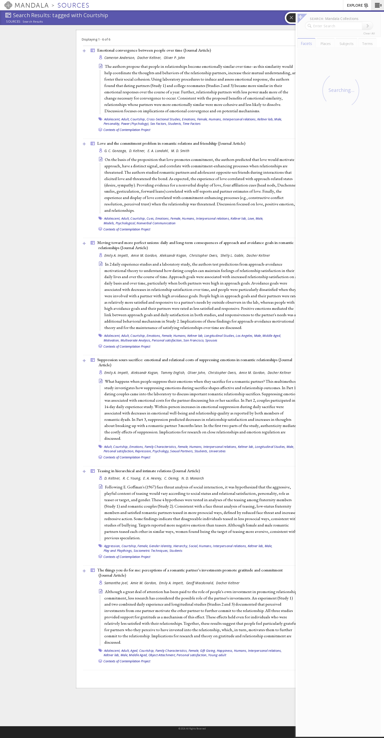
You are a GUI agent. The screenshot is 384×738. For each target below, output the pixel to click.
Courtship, (138, 119)
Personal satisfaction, (167, 340)
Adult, (125, 119)
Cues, (150, 218)
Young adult (217, 655)
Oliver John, (197, 372)
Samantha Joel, (116, 583)
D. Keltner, (137, 150)
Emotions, (189, 119)
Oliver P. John (174, 57)
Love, (251, 218)
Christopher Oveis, (204, 255)
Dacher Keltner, (149, 57)
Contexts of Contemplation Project (126, 130)
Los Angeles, (244, 335)
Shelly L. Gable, (233, 255)
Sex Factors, (158, 123)
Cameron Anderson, (120, 57)
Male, (278, 119)
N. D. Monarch (192, 478)
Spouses (211, 340)
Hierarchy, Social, (185, 546)
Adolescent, (112, 119)
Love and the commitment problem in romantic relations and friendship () (171, 143)
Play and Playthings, (118, 550)
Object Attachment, (162, 655)
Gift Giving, (208, 650)
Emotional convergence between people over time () (154, 50)
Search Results (33, 21)
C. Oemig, (172, 478)
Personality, (112, 123)
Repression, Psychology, (152, 451)
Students (175, 550)
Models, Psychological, (120, 223)
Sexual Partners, (181, 451)
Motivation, (112, 340)
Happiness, (225, 650)
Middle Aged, (271, 335)
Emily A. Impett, (117, 255)
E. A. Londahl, (159, 150)
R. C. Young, (132, 478)
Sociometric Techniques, (151, 550)
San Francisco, (194, 340)
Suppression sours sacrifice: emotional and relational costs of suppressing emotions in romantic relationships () (194, 362)
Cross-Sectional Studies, (164, 119)
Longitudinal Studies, (219, 335)
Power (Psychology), (135, 123)
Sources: (13, 22)
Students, (175, 123)
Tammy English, (173, 372)
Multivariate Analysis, (136, 340)
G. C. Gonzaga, (116, 150)
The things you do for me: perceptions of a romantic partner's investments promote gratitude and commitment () (190, 572)
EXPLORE (358, 5)
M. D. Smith (180, 150)
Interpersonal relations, (240, 119)
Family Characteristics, (161, 446)
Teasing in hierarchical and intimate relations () (148, 470)
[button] (377, 5)
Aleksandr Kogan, (174, 255)
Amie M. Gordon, (144, 255)
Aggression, (112, 546)
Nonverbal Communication (156, 223)
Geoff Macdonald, (200, 583)
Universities (217, 451)
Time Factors (192, 123)
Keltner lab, (265, 119)
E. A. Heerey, (153, 478)
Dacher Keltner (258, 255)
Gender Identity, (160, 546)
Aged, (134, 650)
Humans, (215, 119)
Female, (202, 119)
